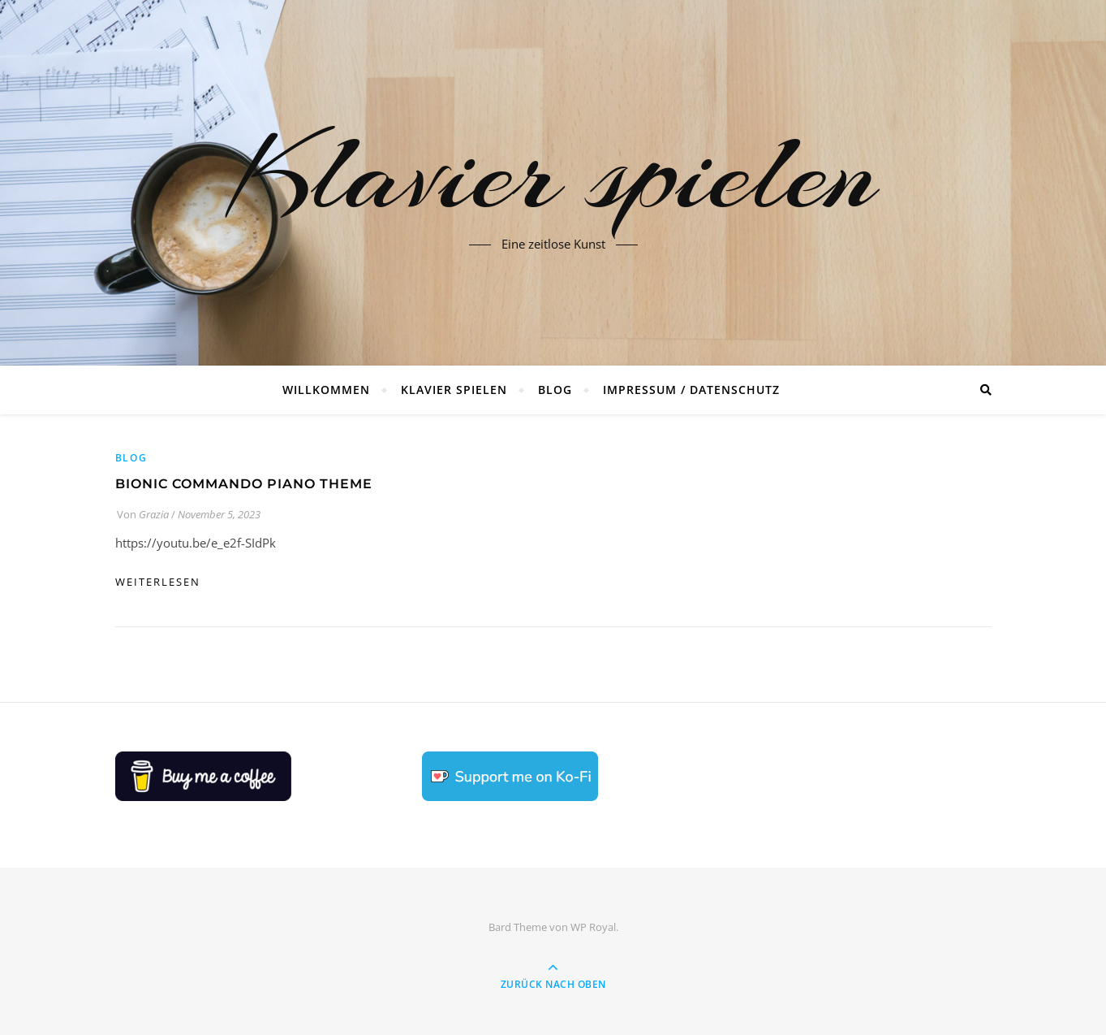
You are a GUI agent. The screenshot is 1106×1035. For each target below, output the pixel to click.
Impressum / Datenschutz (691, 389)
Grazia (154, 514)
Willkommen (326, 389)
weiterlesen (157, 581)
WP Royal (593, 927)
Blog (555, 389)
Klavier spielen (553, 173)
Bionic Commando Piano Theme (243, 484)
